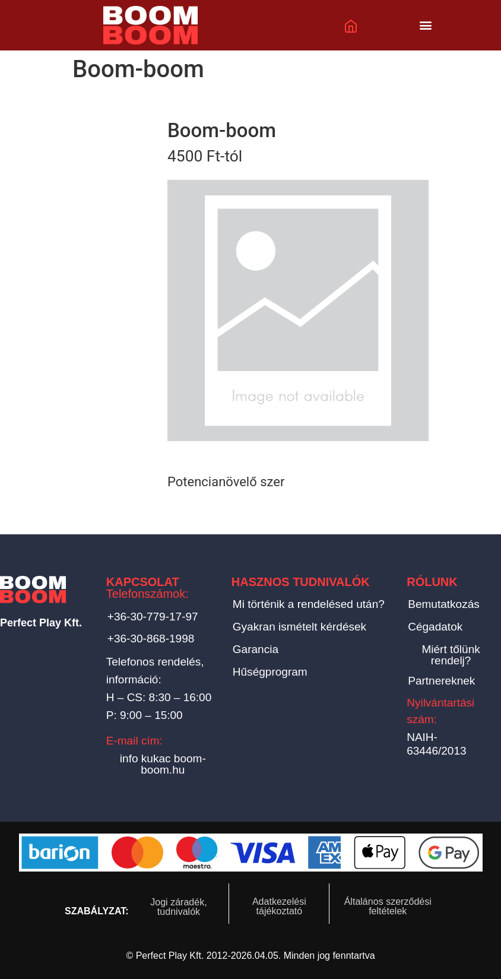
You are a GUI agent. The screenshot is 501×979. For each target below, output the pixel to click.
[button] (426, 25)
